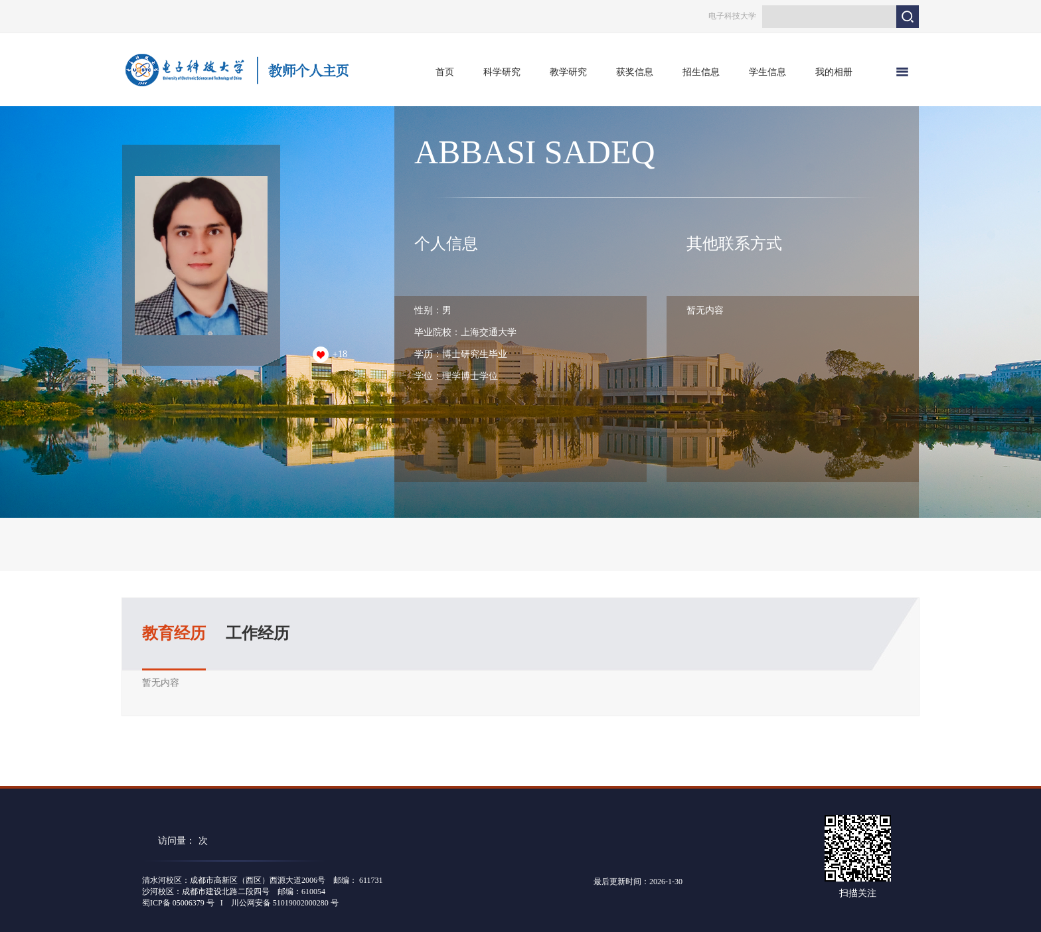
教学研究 (568, 72)
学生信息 (767, 72)
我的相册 (833, 72)
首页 (445, 72)
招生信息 (701, 72)
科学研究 (501, 72)
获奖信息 (634, 72)
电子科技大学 (732, 16)
